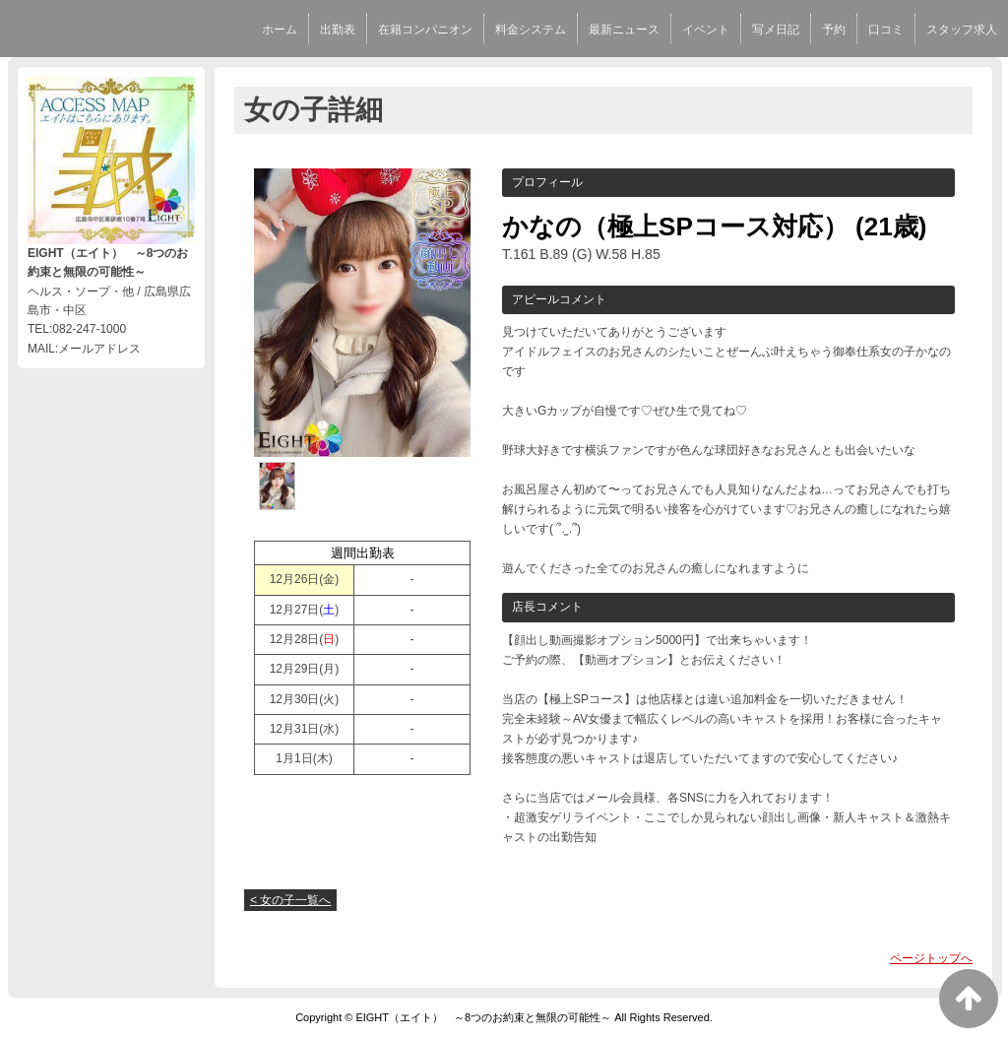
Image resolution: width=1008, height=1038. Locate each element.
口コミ (886, 29)
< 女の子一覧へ (290, 900)
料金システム (530, 29)
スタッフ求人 (961, 29)
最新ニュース (624, 29)
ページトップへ (931, 958)
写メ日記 (775, 29)
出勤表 (337, 29)
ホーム (279, 29)
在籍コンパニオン (425, 29)
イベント (705, 29)
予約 (834, 29)
